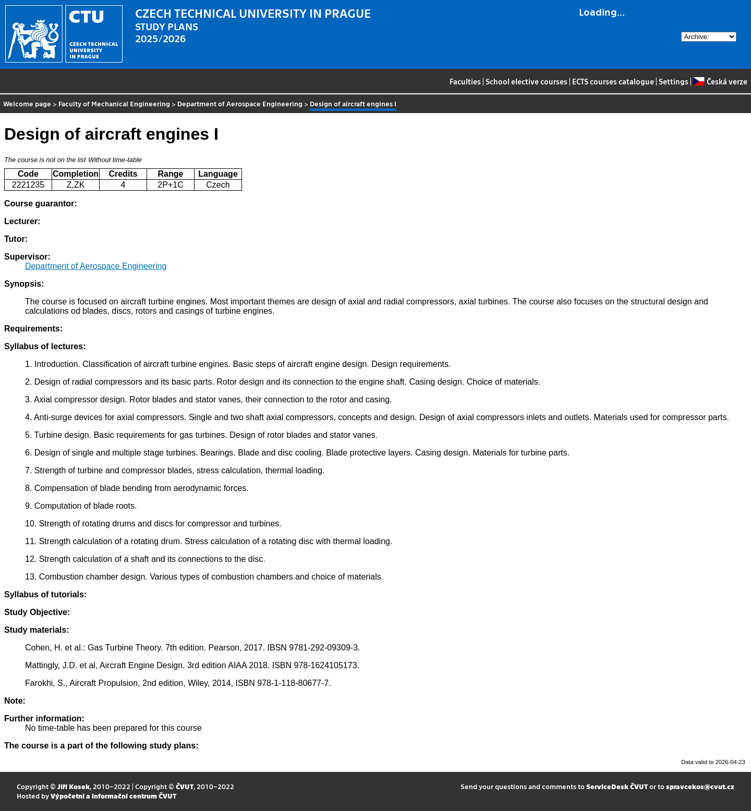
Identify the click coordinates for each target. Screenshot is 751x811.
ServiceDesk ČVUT (617, 786)
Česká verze (720, 81)
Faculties (465, 81)
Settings (673, 81)
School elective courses (526, 81)
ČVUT (184, 786)
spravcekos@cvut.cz (700, 786)
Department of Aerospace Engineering (239, 103)
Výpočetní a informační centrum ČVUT (113, 796)
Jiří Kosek (73, 786)
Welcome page (27, 103)
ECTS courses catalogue (613, 81)
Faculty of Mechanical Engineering (114, 103)
